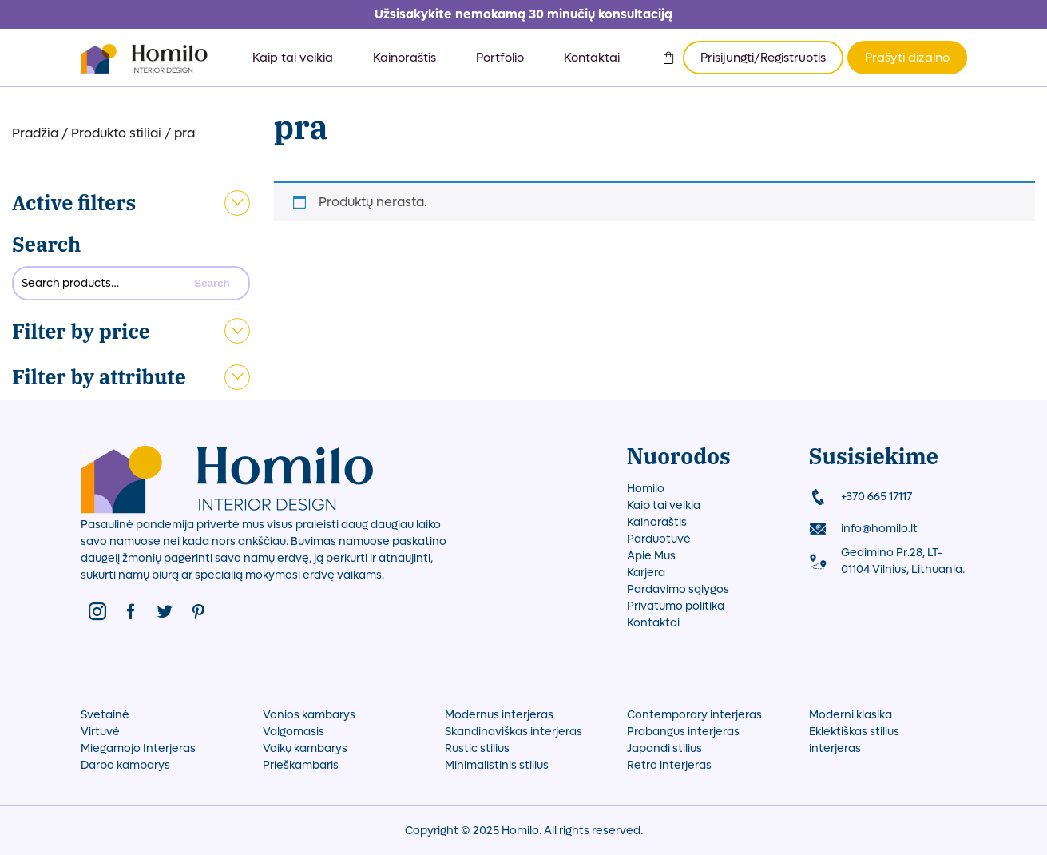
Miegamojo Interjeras (138, 748)
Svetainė (105, 714)
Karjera (646, 572)
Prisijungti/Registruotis (763, 58)
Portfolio (500, 58)
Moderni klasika (850, 714)
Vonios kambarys (309, 714)
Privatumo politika (675, 606)
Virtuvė (100, 731)
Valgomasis (293, 731)
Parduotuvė (659, 539)
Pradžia (35, 133)
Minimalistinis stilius (497, 765)
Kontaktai (592, 58)
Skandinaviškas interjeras (513, 731)
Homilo (645, 488)
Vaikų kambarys (305, 748)
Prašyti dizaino (907, 58)
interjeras (835, 748)
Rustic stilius (477, 748)
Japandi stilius (664, 748)
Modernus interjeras (499, 714)
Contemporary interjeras (694, 714)
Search (46, 244)
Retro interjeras (669, 765)
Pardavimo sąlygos (678, 589)
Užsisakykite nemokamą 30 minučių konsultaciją (523, 14)
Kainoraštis (404, 58)
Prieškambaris (301, 765)
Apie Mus (651, 555)
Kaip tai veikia (292, 58)
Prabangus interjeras (683, 731)
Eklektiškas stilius (854, 731)
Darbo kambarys (125, 765)
